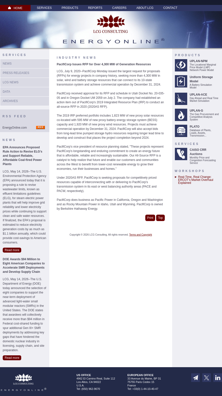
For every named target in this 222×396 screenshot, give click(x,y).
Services (44, 8)
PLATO (195, 126)
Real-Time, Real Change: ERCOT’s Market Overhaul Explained (195, 180)
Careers (119, 8)
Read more (12, 250)
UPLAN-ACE (198, 94)
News (7, 63)
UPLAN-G (196, 110)
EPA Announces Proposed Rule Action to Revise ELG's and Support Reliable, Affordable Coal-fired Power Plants (22, 156)
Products (70, 8)
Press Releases (16, 73)
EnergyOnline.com (14, 127)
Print (150, 218)
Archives (10, 101)
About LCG (144, 8)
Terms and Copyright (140, 234)
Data (6, 91)
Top (160, 218)
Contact (170, 8)
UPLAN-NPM (198, 61)
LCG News (10, 82)
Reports (95, 8)
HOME (15, 8)
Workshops (190, 171)
